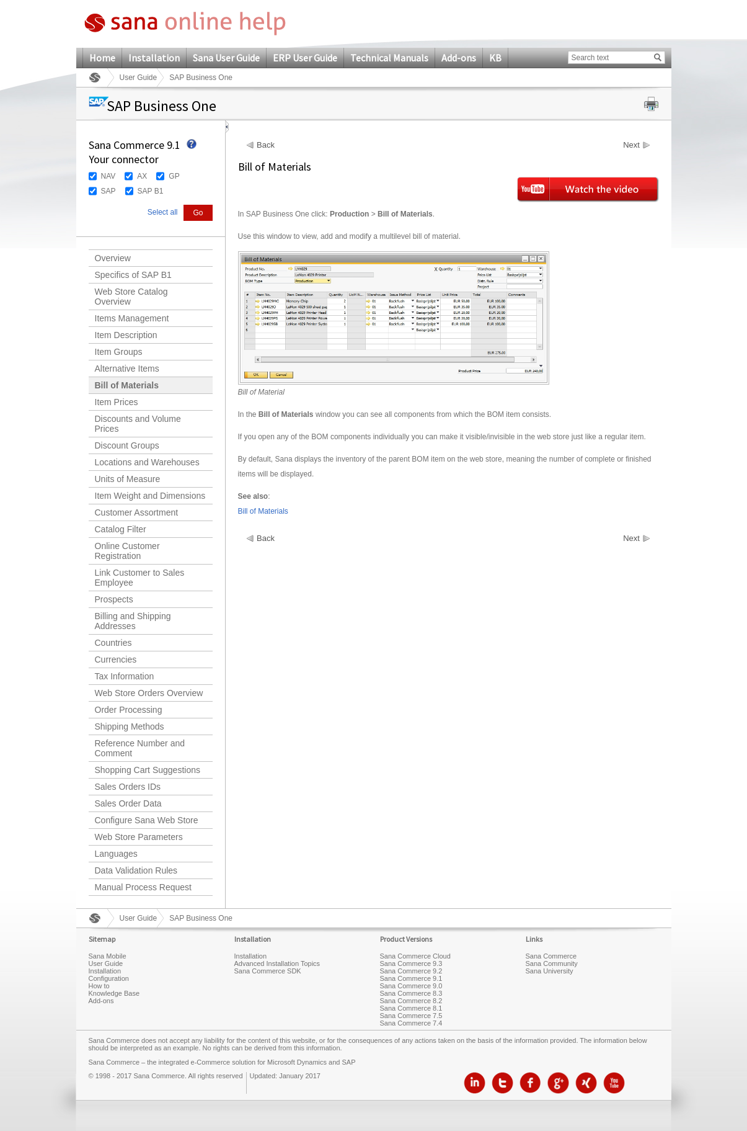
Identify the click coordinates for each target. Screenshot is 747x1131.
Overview (113, 258)
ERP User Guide (305, 57)
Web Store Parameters (139, 837)
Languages (116, 854)
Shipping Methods (129, 726)
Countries (113, 643)
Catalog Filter (120, 529)
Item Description (126, 335)
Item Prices (116, 402)
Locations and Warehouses (147, 462)
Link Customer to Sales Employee (140, 578)
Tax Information (124, 676)
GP (174, 176)
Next (631, 145)
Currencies (116, 659)
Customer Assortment (137, 512)
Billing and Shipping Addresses (133, 621)
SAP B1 (151, 191)
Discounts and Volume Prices (138, 424)
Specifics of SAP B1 (133, 275)
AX (142, 176)
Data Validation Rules (136, 870)
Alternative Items (127, 368)
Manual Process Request (143, 887)
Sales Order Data (128, 803)
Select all (163, 212)
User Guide (138, 77)
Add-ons (458, 57)
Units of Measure (128, 479)
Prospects (114, 599)
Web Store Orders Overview (149, 693)
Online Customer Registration (127, 551)
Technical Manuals (389, 57)
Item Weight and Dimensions (150, 496)
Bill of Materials (127, 385)
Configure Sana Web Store (146, 820)
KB (495, 57)
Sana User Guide (226, 57)
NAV (108, 176)
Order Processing (128, 710)
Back (266, 145)
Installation (154, 57)
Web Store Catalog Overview (131, 296)
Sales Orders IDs (128, 787)
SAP (108, 191)
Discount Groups (127, 445)
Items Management (132, 318)
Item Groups (119, 352)
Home (102, 57)
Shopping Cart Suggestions (147, 770)
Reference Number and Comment (140, 748)
